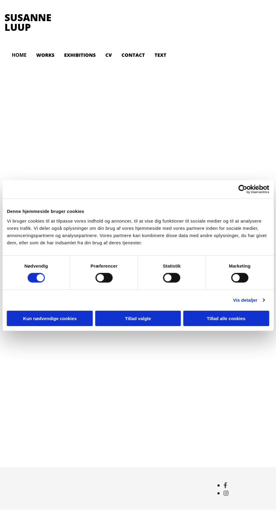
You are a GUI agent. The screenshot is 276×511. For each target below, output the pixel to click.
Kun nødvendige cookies (50, 318)
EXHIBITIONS (80, 55)
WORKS (45, 55)
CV (108, 55)
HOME (19, 55)
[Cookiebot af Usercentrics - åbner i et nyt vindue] (242, 189)
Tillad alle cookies (226, 318)
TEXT (160, 55)
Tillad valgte (138, 318)
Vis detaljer (245, 300)
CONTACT (133, 55)
